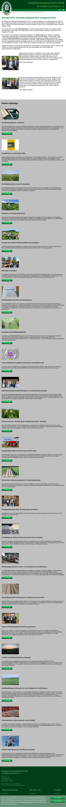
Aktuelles (19, 12)
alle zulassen (57, 798)
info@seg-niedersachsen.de (12, 783)
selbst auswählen (57, 801)
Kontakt (57, 793)
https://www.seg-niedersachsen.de (15, 785)
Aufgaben (33, 793)
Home (14, 12)
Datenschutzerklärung (27, 802)
